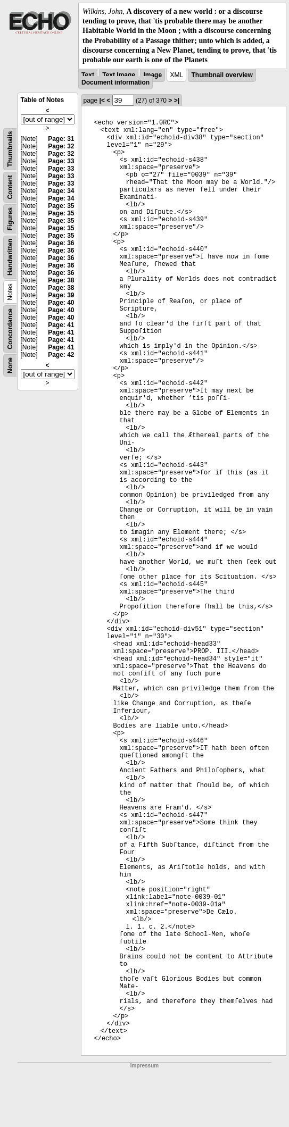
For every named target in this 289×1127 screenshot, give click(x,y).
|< (102, 100)
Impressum (144, 1065)
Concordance (10, 328)
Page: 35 (61, 206)
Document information (115, 82)
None (10, 365)
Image (152, 75)
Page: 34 (61, 191)
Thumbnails (10, 149)
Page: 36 (61, 243)
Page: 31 (61, 139)
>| (176, 100)
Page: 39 (61, 295)
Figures (10, 218)
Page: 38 (61, 280)
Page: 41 (61, 325)
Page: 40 (61, 302)
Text (87, 75)
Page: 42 (61, 354)
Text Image (118, 75)
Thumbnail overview (221, 75)
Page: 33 (61, 161)
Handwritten (10, 257)
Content (10, 187)
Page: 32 (61, 146)
